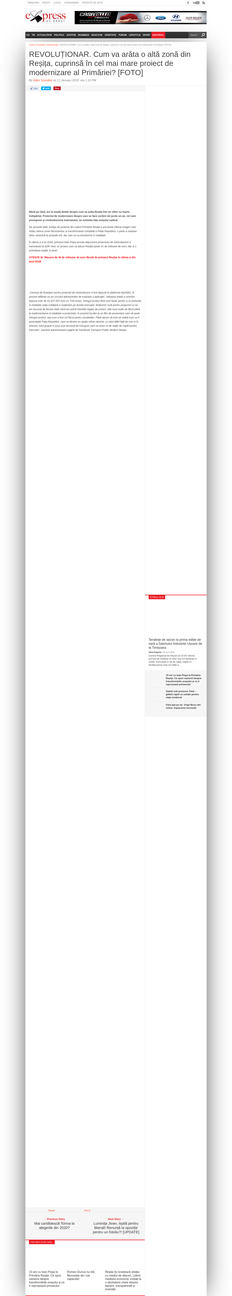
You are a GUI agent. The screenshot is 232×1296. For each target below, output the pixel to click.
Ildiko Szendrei (42, 80)
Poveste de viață (92, 2)
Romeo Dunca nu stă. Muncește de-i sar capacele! (81, 1275)
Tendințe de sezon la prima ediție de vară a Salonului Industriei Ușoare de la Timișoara (175, 643)
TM (33, 35)
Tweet (51, 1210)
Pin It (87, 1210)
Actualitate (44, 35)
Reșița (46, 2)
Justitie (71, 35)
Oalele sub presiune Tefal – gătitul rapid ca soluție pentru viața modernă (182, 694)
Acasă (32, 45)
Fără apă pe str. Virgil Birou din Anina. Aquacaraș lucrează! (183, 706)
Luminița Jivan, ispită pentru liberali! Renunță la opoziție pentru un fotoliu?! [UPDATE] (116, 1227)
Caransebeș (71, 2)
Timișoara (33, 2)
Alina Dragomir (155, 652)
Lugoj (57, 2)
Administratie (53, 45)
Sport (146, 35)
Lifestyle (135, 35)
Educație (96, 35)
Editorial (158, 35)
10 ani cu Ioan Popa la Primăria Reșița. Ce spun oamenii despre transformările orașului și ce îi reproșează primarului (47, 1278)
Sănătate (110, 35)
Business (83, 35)
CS (28, 35)
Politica (59, 35)
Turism (122, 35)
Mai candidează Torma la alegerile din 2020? (54, 1225)
